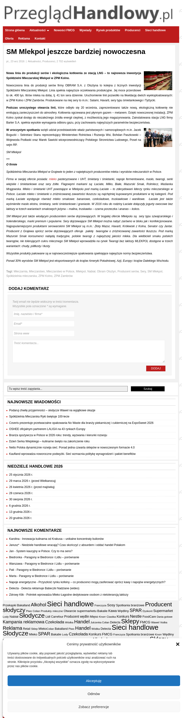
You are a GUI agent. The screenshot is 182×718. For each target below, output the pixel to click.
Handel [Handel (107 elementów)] (82, 621)
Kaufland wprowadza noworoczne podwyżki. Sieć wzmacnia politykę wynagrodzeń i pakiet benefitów (72, 454)
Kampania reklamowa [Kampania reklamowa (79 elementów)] (24, 621)
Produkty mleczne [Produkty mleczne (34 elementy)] (52, 610)
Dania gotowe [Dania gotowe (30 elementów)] (165, 616)
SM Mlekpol (154, 271)
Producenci (132, 30)
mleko (53, 179)
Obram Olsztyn (106, 271)
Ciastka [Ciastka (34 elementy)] (111, 616)
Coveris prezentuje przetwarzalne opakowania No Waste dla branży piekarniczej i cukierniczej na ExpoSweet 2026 (81, 423)
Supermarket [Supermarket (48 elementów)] (163, 611)
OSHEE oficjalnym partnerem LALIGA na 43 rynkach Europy (47, 429)
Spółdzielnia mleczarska (21, 276)
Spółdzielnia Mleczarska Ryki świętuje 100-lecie (39, 416)
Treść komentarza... (89, 351)
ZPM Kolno (45, 276)
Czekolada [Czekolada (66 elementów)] (54, 622)
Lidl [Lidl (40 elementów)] (48, 616)
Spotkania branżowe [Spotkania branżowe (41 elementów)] (130, 605)
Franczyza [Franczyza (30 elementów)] (100, 605)
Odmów (94, 696)
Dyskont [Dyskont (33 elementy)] (148, 611)
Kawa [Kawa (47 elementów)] (112, 611)
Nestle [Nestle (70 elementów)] (136, 616)
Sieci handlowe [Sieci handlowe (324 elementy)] (70, 604)
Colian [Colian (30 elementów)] (36, 611)
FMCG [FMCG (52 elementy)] (145, 622)
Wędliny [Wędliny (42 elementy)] (123, 611)
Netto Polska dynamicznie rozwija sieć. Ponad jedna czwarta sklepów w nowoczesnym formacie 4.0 (72, 447)
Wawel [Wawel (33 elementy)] (155, 622)
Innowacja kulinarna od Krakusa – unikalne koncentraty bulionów (63, 539)
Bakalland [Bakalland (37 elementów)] (23, 605)
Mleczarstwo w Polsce (60, 271)
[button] (177, 646)
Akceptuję (94, 683)
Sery (143, 271)
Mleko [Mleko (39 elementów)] (43, 628)
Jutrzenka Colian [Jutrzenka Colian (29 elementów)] (100, 622)
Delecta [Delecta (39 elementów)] (115, 622)
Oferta (9, 38)
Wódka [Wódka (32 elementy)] (69, 622)
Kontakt (40, 38)
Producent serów (128, 271)
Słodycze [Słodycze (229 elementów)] (32, 615)
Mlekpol (81, 271)
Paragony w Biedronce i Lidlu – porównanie (51, 557)
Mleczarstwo (37, 271)
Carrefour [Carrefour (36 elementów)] (57, 616)
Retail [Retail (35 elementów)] (26, 628)
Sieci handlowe (155, 30)
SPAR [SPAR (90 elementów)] (136, 610)
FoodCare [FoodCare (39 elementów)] (149, 616)
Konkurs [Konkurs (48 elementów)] (123, 616)
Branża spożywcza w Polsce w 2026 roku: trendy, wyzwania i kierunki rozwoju (58, 435)
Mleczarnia (20, 271)
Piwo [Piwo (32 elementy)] (29, 611)
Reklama (24, 38)
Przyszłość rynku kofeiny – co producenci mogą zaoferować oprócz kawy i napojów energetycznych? (102, 582)
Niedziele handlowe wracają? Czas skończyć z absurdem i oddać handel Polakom (73, 545)
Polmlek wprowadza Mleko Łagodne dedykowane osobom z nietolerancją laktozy (77, 594)
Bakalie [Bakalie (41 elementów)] (102, 611)
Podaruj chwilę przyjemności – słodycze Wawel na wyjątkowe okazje (52, 410)
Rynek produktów (108, 30)
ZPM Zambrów (63, 276)
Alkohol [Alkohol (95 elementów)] (38, 604)
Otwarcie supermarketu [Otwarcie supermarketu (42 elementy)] (80, 611)
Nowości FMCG (64, 30)
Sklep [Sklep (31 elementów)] (34, 628)
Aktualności (39, 30)
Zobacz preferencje (93, 709)
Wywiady (85, 30)
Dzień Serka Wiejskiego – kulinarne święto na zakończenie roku (49, 441)
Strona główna (15, 30)
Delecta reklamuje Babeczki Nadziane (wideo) (50, 588)
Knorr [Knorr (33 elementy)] (102, 616)
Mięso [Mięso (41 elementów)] (94, 616)
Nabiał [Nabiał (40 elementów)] (13, 616)
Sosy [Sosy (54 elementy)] (111, 605)
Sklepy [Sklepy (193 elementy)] (130, 621)
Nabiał (91, 271)
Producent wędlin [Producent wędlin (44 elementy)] (76, 616)
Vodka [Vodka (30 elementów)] (163, 622)
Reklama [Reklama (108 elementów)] (12, 628)
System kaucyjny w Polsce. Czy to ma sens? (44, 551)
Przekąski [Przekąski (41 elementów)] (9, 605)
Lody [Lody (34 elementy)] (6, 616)
